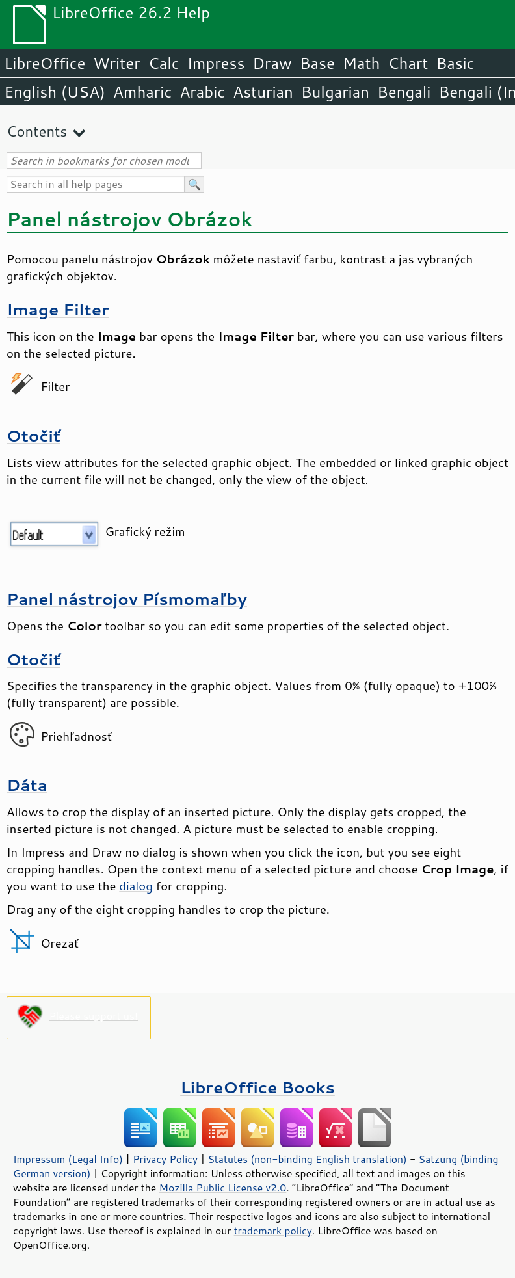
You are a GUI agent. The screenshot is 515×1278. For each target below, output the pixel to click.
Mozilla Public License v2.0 (223, 1187)
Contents (37, 131)
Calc (163, 63)
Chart (408, 63)
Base (317, 63)
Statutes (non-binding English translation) (306, 1159)
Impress (216, 63)
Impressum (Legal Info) (68, 1159)
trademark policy (273, 1230)
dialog (135, 885)
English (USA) (54, 92)
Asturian (263, 92)
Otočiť (33, 435)
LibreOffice (44, 63)
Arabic (202, 92)
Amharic (142, 92)
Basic (455, 63)
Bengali (403, 92)
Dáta (27, 784)
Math (361, 63)
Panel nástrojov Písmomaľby (127, 598)
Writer (116, 63)
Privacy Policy (165, 1159)
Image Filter (58, 309)
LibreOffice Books (257, 1087)
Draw (271, 63)
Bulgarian (335, 92)
